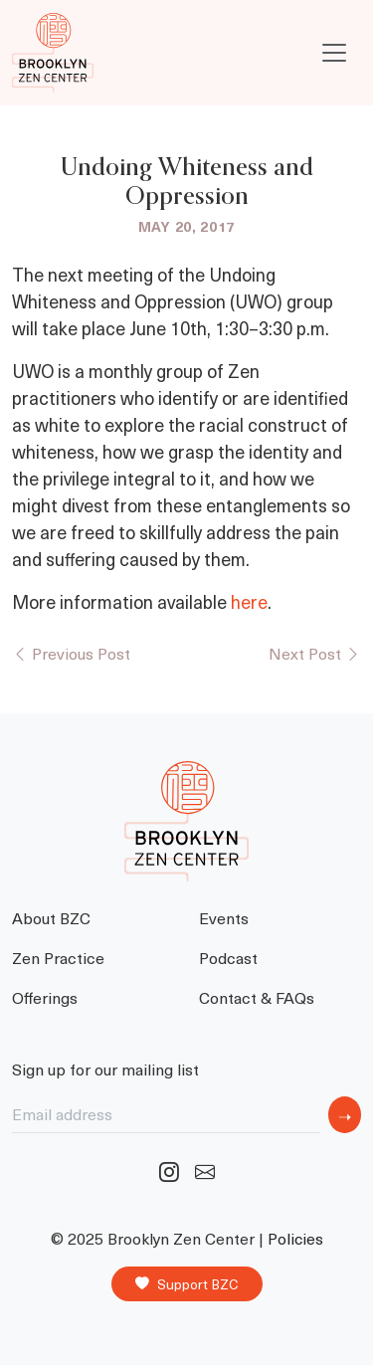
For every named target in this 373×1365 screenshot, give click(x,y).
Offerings (45, 997)
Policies (295, 1238)
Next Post (315, 653)
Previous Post (71, 653)
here (249, 601)
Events (224, 917)
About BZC (51, 917)
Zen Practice (58, 957)
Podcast (228, 957)
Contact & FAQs (256, 997)
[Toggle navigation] (334, 53)
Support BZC (187, 1284)
